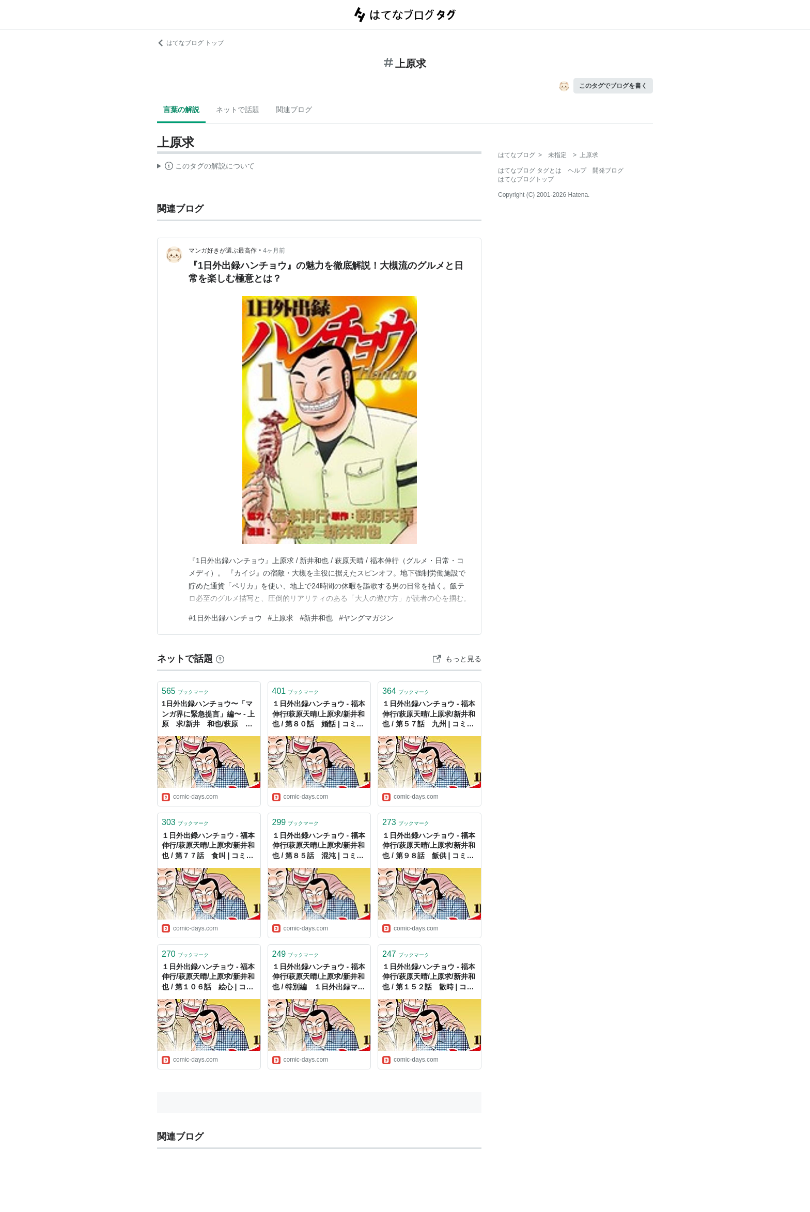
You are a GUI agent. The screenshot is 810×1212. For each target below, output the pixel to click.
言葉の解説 (181, 109)
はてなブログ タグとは (530, 170)
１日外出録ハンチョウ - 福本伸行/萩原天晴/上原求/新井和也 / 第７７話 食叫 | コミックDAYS (208, 846)
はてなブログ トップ (190, 42)
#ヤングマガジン (366, 618)
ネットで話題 (237, 109)
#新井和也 (316, 618)
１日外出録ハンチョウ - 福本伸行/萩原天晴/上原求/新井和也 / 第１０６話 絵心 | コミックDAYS (208, 977)
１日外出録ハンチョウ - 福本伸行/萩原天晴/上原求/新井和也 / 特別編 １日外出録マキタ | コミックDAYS (318, 977)
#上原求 (281, 618)
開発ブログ (608, 170)
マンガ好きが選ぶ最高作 (223, 250)
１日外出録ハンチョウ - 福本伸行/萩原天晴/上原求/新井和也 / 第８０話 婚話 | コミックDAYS (318, 715)
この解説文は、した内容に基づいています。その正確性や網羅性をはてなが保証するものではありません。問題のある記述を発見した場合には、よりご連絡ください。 (206, 167)
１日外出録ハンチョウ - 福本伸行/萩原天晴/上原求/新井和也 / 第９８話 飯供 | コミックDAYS (428, 846)
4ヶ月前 (274, 250)
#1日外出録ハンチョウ (225, 618)
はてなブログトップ (526, 179)
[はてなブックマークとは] (220, 659)
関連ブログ (294, 109)
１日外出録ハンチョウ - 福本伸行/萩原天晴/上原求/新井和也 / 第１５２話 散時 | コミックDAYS (428, 977)
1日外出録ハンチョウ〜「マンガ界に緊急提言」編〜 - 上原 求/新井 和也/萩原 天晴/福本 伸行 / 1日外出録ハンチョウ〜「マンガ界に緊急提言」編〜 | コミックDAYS (209, 715)
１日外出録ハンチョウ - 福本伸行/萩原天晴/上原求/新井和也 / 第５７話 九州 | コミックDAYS (428, 715)
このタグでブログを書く (613, 85)
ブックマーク (185, 691)
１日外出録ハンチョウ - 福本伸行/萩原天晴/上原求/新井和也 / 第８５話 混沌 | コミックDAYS (318, 846)
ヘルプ (577, 170)
